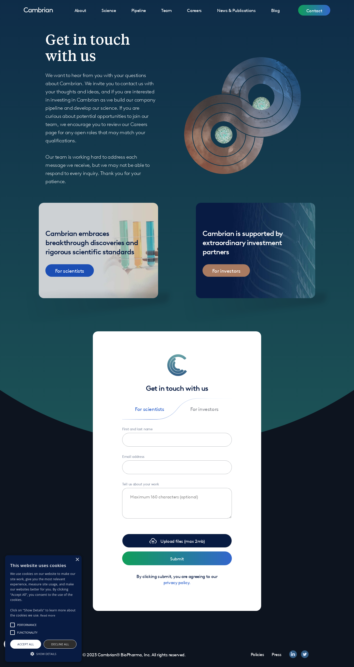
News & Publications (236, 10)
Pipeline (138, 10)
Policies (257, 654)
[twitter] (305, 654)
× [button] (77, 560)
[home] (38, 10)
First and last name (137, 428)
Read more (47, 615)
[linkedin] (293, 654)
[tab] (149, 408)
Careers (194, 10)
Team (166, 10)
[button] (177, 541)
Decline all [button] (60, 644)
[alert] (43, 608)
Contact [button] (314, 10)
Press (276, 654)
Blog (275, 10)
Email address (133, 456)
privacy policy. (177, 582)
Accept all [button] (25, 644)
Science (109, 10)
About (80, 10)
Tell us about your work (140, 483)
